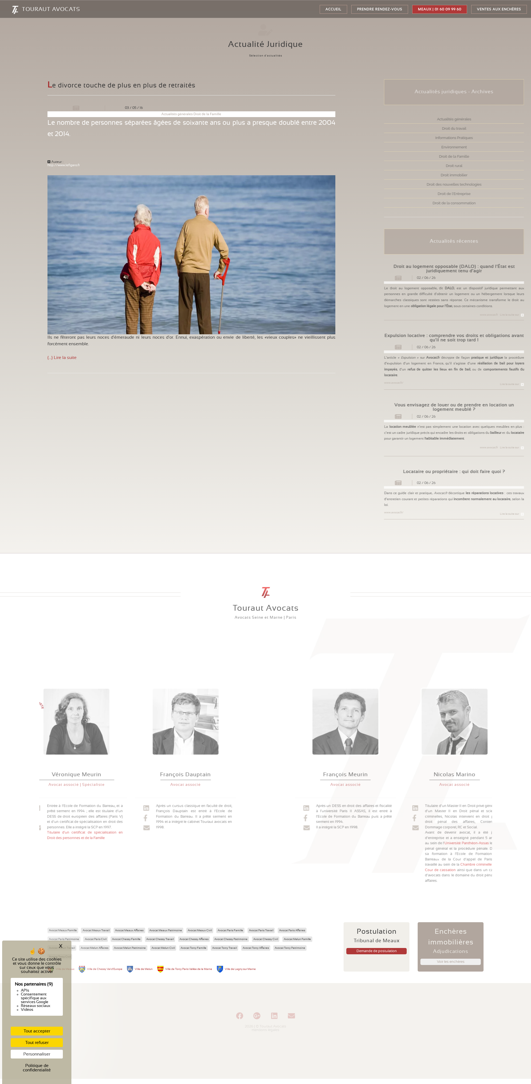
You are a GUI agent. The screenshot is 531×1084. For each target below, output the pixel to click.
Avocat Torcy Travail (224, 948)
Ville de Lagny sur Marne (240, 969)
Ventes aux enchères (499, 9)
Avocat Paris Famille (230, 930)
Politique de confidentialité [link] (37, 1067)
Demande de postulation (376, 951)
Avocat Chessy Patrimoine (231, 939)
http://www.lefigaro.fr (63, 165)
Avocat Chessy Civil (265, 939)
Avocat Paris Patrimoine (64, 939)
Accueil (333, 9)
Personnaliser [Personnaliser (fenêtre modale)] (36, 1054)
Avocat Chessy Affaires (194, 939)
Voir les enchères (451, 962)
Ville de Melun (144, 969)
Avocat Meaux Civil (200, 930)
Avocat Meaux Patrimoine (165, 930)
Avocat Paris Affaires (292, 930)
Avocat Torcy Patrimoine (290, 948)
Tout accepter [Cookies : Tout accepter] (37, 1031)
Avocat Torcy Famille (193, 948)
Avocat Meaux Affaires (129, 930)
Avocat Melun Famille (297, 939)
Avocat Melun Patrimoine (130, 948)
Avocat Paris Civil (95, 939)
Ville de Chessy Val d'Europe (104, 969)
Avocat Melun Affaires (94, 948)
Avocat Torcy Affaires (256, 948)
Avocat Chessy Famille (126, 939)
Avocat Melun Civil (163, 948)
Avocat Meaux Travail (96, 930)
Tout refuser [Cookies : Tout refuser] (37, 1042)
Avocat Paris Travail (261, 930)
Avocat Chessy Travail (160, 939)
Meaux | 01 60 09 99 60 (439, 9)
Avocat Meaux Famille (63, 930)
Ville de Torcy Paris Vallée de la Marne (188, 969)
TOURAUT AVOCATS (35, 10)
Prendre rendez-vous (379, 9)
